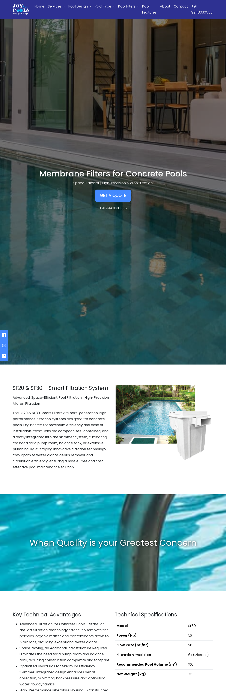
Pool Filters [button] (127, 6)
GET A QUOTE (113, 195)
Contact (181, 6)
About (165, 6)
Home (39, 6)
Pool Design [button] (78, 6)
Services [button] (55, 6)
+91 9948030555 (201, 9)
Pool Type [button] (103, 6)
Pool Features (149, 9)
